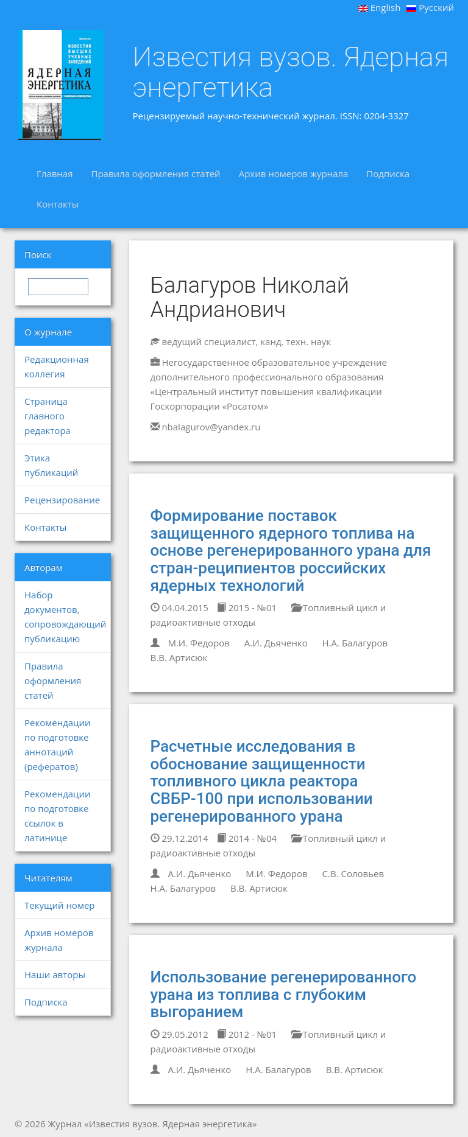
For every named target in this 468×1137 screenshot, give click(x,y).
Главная (55, 173)
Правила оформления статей (155, 173)
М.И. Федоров (199, 643)
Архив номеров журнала (294, 173)
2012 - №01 (247, 1034)
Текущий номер (59, 905)
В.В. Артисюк (179, 657)
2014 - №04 (247, 838)
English (379, 7)
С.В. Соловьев (353, 873)
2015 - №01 (247, 607)
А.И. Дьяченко (276, 643)
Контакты (58, 204)
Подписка (388, 173)
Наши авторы (54, 974)
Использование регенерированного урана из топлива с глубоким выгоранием (284, 994)
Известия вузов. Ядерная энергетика (291, 72)
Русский (430, 7)
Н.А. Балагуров (355, 643)
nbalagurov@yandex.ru (210, 427)
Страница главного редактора (47, 415)
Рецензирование (62, 500)
